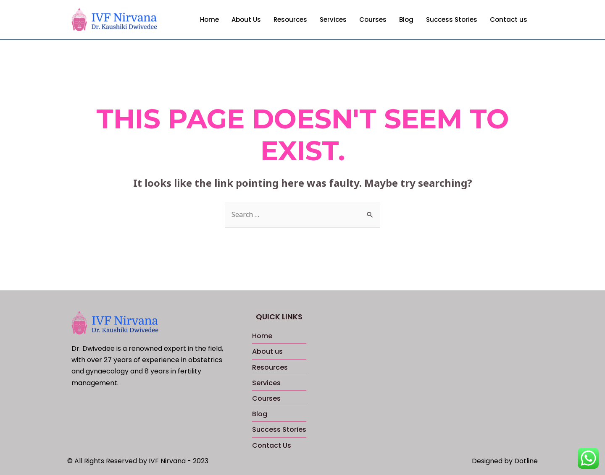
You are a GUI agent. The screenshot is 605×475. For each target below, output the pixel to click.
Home (209, 19)
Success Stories (451, 19)
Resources (290, 19)
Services (333, 19)
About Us (246, 19)
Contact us (508, 19)
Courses (373, 19)
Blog (406, 19)
